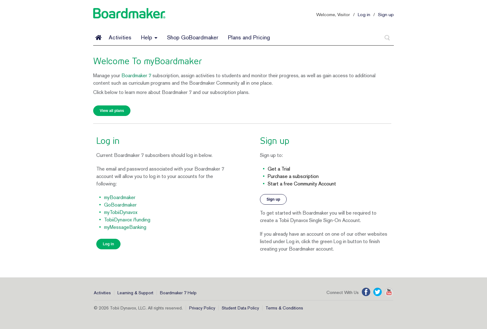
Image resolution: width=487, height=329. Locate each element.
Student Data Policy (240, 307)
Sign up (386, 14)
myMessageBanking (125, 227)
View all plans (112, 111)
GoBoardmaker (120, 205)
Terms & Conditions (284, 307)
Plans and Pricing (249, 37)
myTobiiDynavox (120, 212)
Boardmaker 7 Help (178, 292)
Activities (120, 37)
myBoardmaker (119, 197)
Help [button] (149, 37)
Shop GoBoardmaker (192, 37)
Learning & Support (135, 292)
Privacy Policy (202, 307)
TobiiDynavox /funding (127, 220)
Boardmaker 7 (136, 75)
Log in (364, 14)
